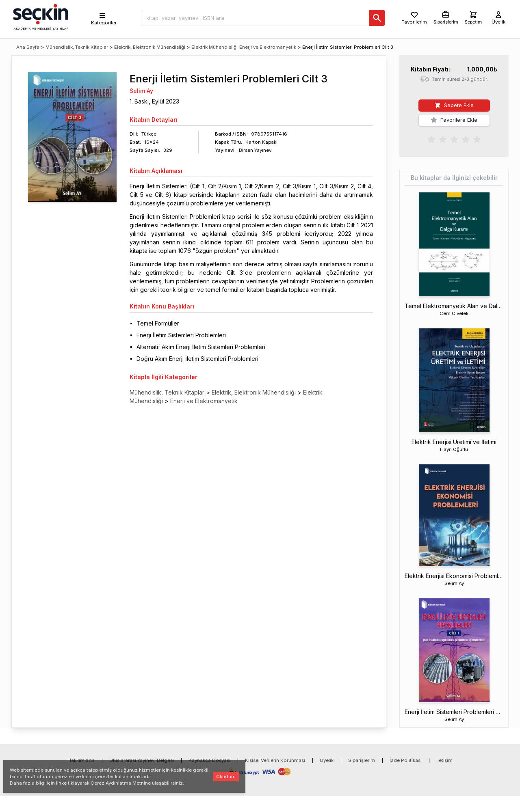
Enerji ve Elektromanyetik (267, 47)
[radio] (431, 139)
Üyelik (327, 760)
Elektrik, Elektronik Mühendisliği (149, 47)
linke (61, 783)
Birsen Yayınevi (256, 150)
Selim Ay (141, 90)
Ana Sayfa (27, 47)
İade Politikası (406, 760)
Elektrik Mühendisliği (214, 47)
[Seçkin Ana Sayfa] (39, 16)
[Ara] (377, 18)
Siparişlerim (361, 760)
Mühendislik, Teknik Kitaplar (77, 47)
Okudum (226, 776)
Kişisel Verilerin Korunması (275, 760)
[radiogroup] (454, 139)
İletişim (444, 760)
